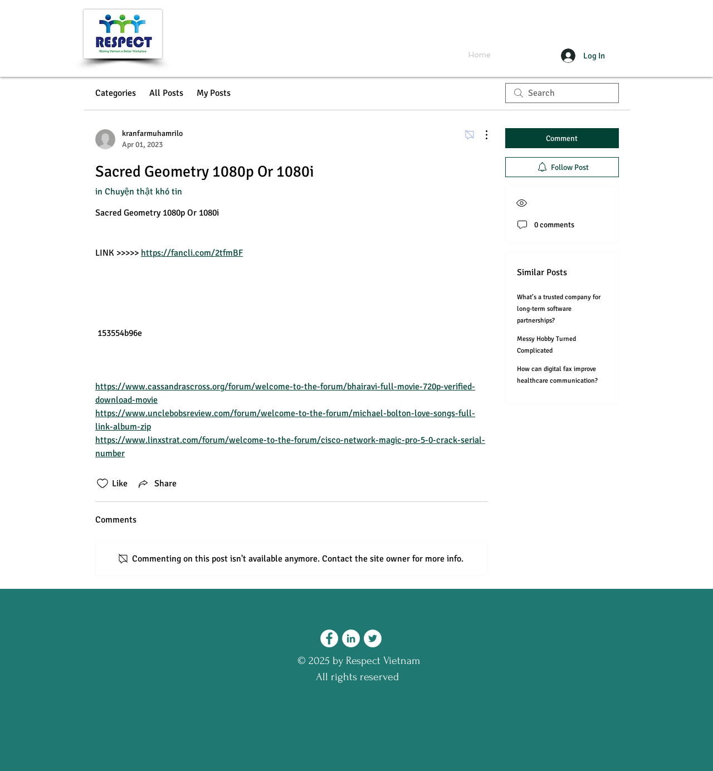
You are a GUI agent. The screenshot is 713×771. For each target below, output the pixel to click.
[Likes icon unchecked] (102, 483)
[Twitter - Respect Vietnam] (373, 638)
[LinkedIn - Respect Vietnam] (351, 638)
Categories (115, 93)
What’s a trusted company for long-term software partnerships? (558, 309)
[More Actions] (480, 134)
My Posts (214, 93)
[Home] (479, 55)
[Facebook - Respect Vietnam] (329, 638)
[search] (562, 93)
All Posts (166, 93)
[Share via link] (156, 483)
